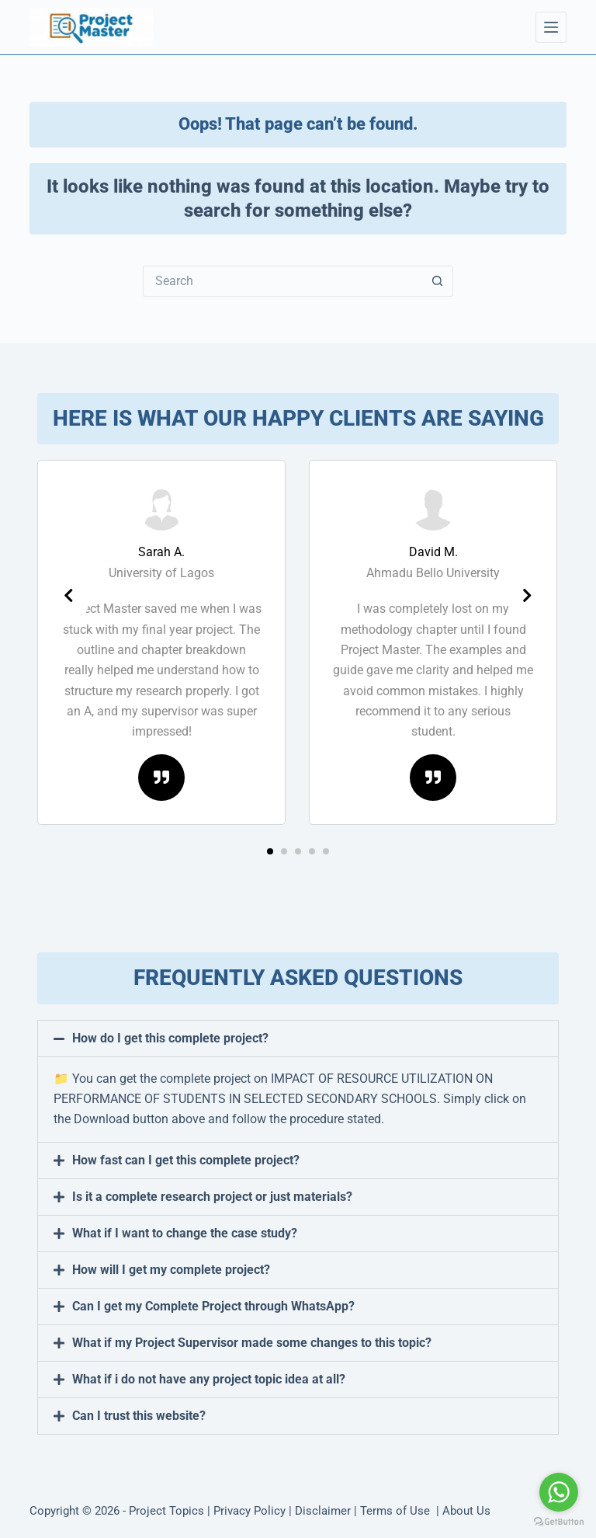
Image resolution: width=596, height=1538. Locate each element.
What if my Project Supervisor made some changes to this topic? (251, 1342)
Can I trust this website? (139, 1415)
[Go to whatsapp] (558, 1492)
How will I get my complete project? (171, 1269)
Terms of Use (396, 1511)
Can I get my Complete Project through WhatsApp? (213, 1306)
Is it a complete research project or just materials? (212, 1196)
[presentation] (68, 595)
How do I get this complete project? (170, 1038)
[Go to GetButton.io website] (559, 1522)
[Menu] (551, 27)
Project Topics (166, 1511)
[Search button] (437, 281)
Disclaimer (323, 1511)
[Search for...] (282, 281)
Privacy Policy (249, 1511)
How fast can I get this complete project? (186, 1160)
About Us (466, 1511)
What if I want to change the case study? (184, 1233)
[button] (270, 851)
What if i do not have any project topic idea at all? (208, 1379)
